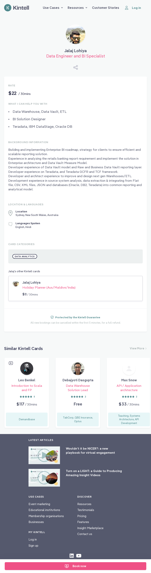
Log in (33, 539)
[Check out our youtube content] (78, 555)
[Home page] (16, 7)
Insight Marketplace (90, 528)
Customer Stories (105, 8)
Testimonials (85, 510)
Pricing (81, 516)
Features (83, 522)
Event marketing (39, 504)
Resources (77, 8)
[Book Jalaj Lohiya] (75, 35)
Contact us (84, 534)
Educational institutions (44, 510)
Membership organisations (46, 516)
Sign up (33, 545)
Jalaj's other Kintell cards (24, 271)
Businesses (36, 522)
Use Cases (53, 8)
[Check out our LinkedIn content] (72, 555)
